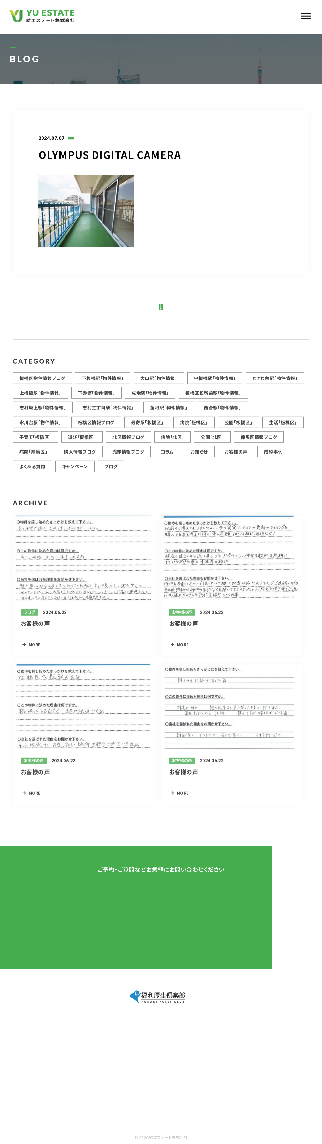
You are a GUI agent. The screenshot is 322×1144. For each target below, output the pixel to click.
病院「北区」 (172, 440)
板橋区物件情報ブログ (42, 381)
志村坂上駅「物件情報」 (42, 410)
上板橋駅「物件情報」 (40, 396)
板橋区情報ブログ (96, 425)
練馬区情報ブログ (259, 440)
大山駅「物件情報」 (158, 381)
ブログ (111, 469)
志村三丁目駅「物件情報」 (108, 410)
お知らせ (199, 454)
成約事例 (273, 454)
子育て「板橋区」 (35, 440)
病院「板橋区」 (194, 425)
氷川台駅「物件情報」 (40, 425)
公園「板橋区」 (238, 425)
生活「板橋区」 (283, 425)
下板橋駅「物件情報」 (103, 381)
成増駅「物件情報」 (150, 396)
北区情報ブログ (128, 440)
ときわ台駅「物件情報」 (274, 381)
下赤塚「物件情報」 (96, 396)
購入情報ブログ (80, 454)
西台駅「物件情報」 (222, 410)
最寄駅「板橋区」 (147, 425)
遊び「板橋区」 (82, 440)
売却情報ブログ (128, 454)
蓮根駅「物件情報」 (168, 410)
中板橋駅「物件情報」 (215, 381)
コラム (167, 454)
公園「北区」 (212, 440)
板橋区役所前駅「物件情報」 (213, 396)
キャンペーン (75, 469)
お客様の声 (236, 454)
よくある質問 (32, 469)
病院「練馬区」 (33, 454)
